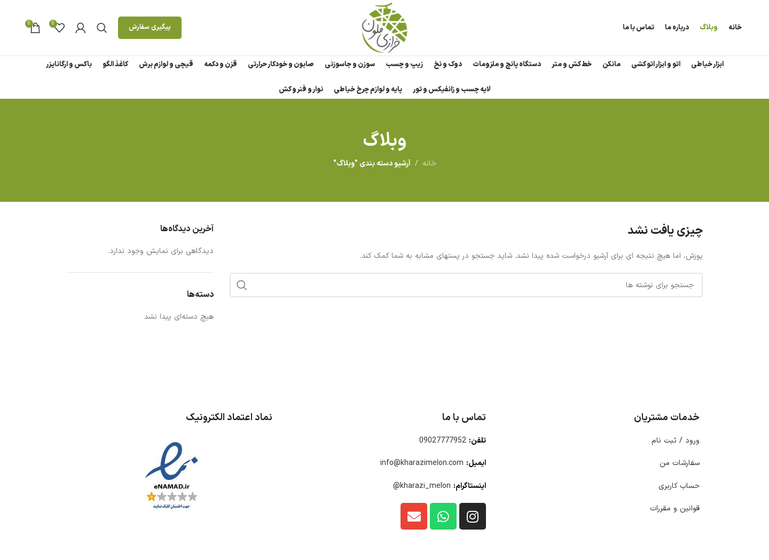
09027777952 (442, 440)
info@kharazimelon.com (422, 463)
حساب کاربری (679, 486)
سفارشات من (680, 463)
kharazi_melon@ (422, 486)
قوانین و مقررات (675, 508)
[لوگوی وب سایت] (384, 27)
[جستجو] (102, 27)
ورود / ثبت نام (676, 440)
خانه (429, 163)
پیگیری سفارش (150, 27)
